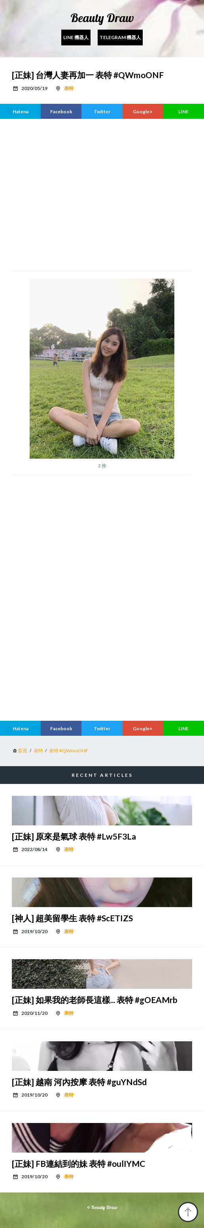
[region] (102, 194)
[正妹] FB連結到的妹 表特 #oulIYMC (78, 1163)
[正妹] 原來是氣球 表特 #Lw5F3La (74, 836)
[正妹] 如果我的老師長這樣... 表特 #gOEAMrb (95, 1000)
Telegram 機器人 (120, 37)
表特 (69, 88)
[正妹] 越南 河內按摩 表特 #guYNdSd (79, 1082)
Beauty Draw (102, 18)
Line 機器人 (76, 37)
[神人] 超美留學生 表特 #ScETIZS (72, 918)
